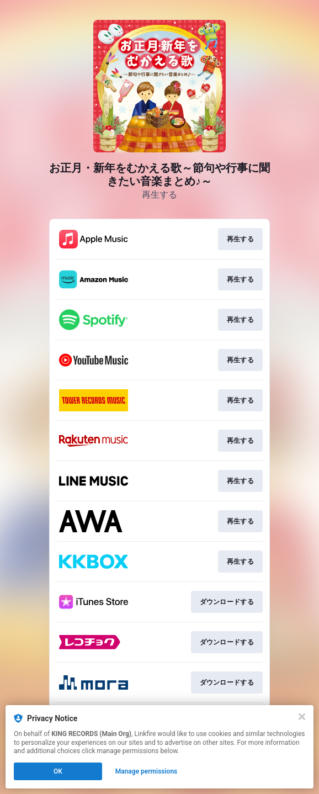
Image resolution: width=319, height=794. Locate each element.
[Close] (302, 717)
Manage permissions (146, 771)
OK (58, 771)
